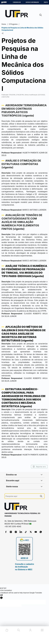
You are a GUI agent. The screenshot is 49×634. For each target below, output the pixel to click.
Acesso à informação (32, 2)
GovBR (4, 2)
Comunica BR (17, 2)
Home (4, 24)
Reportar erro (39, 466)
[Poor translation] (1, 596)
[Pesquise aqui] (22, 496)
